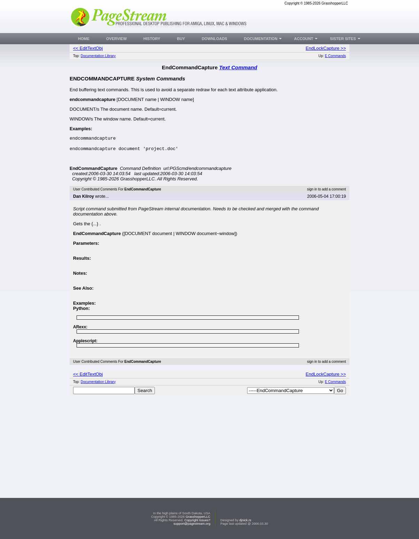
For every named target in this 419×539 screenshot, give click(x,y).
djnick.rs (245, 520)
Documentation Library (98, 56)
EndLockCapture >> (326, 48)
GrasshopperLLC (197, 516)
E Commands (335, 56)
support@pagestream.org (191, 523)
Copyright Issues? (197, 520)
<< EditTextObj (88, 48)
